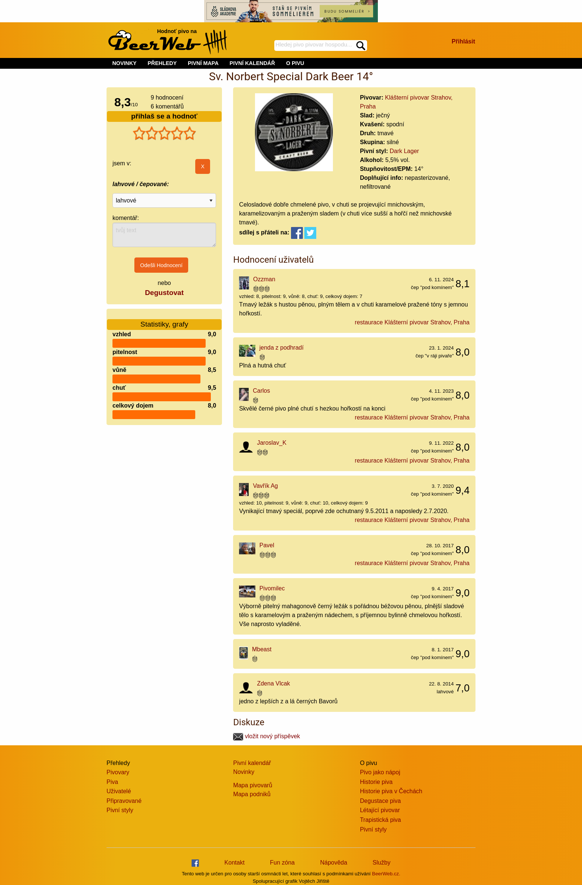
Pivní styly (120, 810)
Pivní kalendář (252, 763)
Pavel (266, 545)
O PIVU (295, 63)
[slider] (164, 133)
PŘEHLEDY (162, 63)
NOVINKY (124, 63)
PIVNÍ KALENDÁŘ (252, 63)
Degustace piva (380, 801)
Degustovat (164, 292)
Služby (381, 862)
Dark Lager (404, 151)
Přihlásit (463, 41)
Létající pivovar (380, 810)
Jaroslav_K (271, 443)
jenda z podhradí (281, 347)
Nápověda (333, 862)
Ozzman (264, 279)
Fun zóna (282, 862)
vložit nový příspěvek (266, 736)
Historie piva (376, 782)
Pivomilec (272, 588)
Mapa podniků (252, 794)
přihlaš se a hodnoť (164, 116)
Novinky (243, 772)
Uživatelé (119, 791)
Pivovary (118, 772)
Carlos (261, 391)
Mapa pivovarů (252, 785)
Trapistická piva (380, 820)
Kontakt (235, 862)
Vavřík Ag (265, 486)
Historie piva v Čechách (391, 791)
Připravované (124, 801)
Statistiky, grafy (164, 320)
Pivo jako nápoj (380, 772)
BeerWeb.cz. (386, 873)
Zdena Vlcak (273, 683)
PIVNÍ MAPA (203, 63)
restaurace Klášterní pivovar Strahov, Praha (412, 322)
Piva (112, 782)
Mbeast (261, 649)
